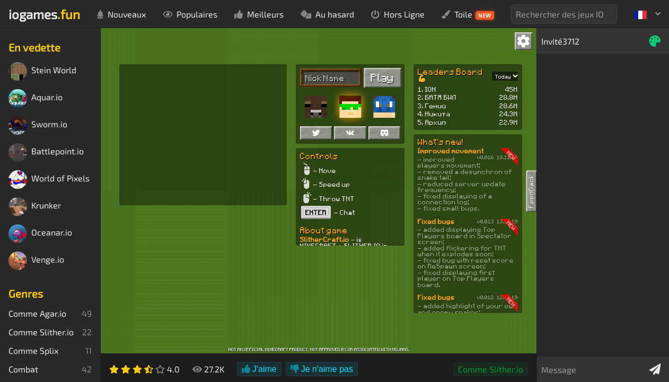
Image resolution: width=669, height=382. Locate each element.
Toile (468, 14)
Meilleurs (259, 14)
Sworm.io (37, 125)
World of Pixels (49, 179)
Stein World (42, 71)
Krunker (34, 206)
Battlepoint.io (46, 152)
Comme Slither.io (490, 369)
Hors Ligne (398, 14)
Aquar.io (35, 98)
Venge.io (36, 260)
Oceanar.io (40, 233)
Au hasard (327, 14)
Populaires (190, 14)
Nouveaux (121, 14)
